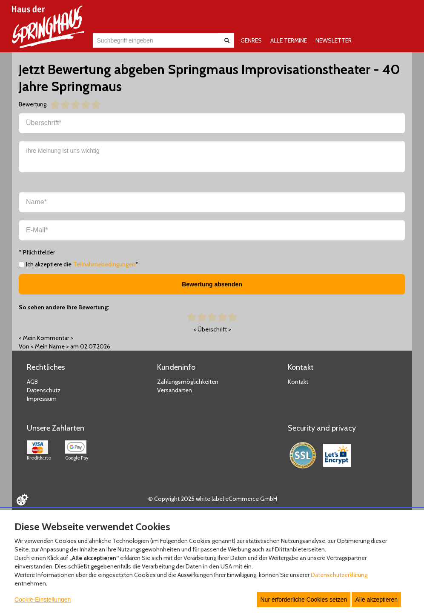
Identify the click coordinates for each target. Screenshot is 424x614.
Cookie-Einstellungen (42, 600)
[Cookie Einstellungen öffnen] (22, 499)
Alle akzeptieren (376, 599)
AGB (32, 382)
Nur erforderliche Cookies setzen (304, 599)
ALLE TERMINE (288, 40)
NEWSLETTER (333, 40)
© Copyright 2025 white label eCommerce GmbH (212, 499)
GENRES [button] (251, 40)
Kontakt (298, 382)
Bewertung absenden (212, 284)
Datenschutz (43, 390)
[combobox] (155, 40)
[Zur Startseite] (48, 26)
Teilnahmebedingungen (104, 264)
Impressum (42, 399)
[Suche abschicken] (227, 40)
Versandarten (174, 390)
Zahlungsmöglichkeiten (187, 382)
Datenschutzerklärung (339, 575)
